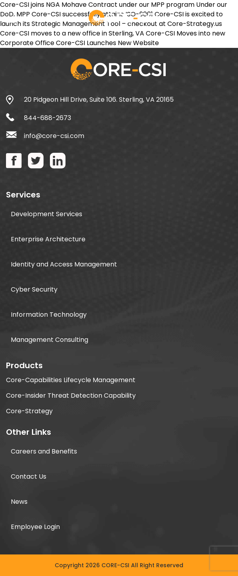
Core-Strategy (29, 411)
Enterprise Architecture (48, 239)
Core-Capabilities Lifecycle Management (70, 380)
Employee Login (35, 526)
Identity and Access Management (64, 264)
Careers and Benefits (44, 451)
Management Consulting (49, 339)
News (19, 501)
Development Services (46, 214)
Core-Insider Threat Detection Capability (71, 395)
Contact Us (28, 476)
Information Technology (49, 314)
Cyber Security (34, 289)
